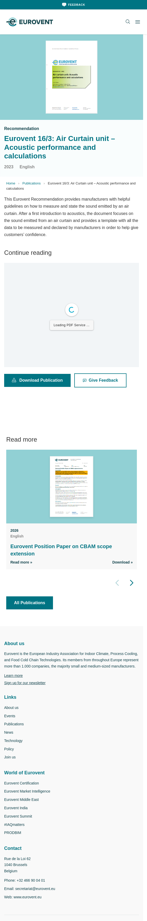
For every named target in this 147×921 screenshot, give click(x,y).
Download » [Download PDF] (122, 562)
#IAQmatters (15, 830)
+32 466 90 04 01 (31, 886)
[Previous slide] (117, 583)
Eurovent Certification (23, 789)
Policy (9, 755)
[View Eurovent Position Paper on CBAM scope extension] (71, 486)
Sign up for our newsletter (27, 689)
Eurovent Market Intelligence (29, 797)
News (9, 738)
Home (11, 183)
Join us (10, 763)
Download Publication (38, 380)
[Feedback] (73, 4)
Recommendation (22, 128)
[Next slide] (131, 583)
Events (10, 722)
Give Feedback (101, 380)
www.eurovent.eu (29, 903)
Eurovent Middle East (22, 805)
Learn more (14, 681)
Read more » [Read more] (21, 562)
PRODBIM (12, 839)
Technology (14, 747)
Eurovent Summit (19, 822)
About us (12, 714)
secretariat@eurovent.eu (37, 895)
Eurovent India (17, 814)
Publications (32, 183)
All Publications (30, 602)
